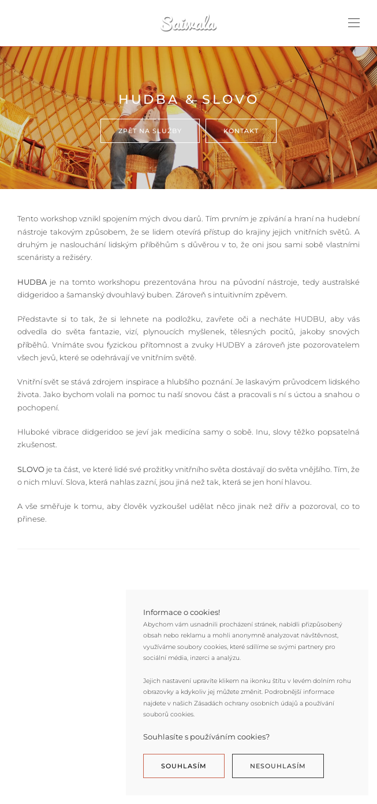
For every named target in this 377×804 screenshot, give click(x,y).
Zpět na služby (150, 131)
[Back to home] (189, 23)
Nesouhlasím (278, 766)
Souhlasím (184, 766)
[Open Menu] (354, 23)
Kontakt (241, 131)
